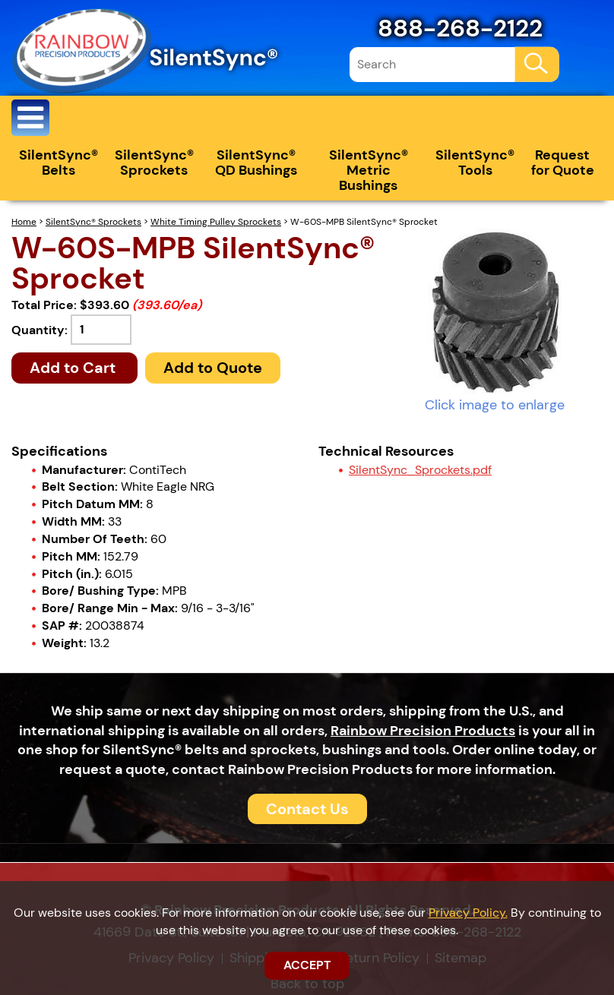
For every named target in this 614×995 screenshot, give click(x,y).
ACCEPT (307, 965)
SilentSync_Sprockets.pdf (420, 470)
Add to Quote (212, 367)
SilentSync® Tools (474, 162)
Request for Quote (562, 162)
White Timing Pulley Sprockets (215, 222)
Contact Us (307, 809)
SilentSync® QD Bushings (256, 162)
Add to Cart (74, 367)
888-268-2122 (460, 28)
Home (23, 222)
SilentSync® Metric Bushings (368, 170)
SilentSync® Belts (58, 162)
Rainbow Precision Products (423, 731)
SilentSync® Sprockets (154, 162)
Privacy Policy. (468, 913)
